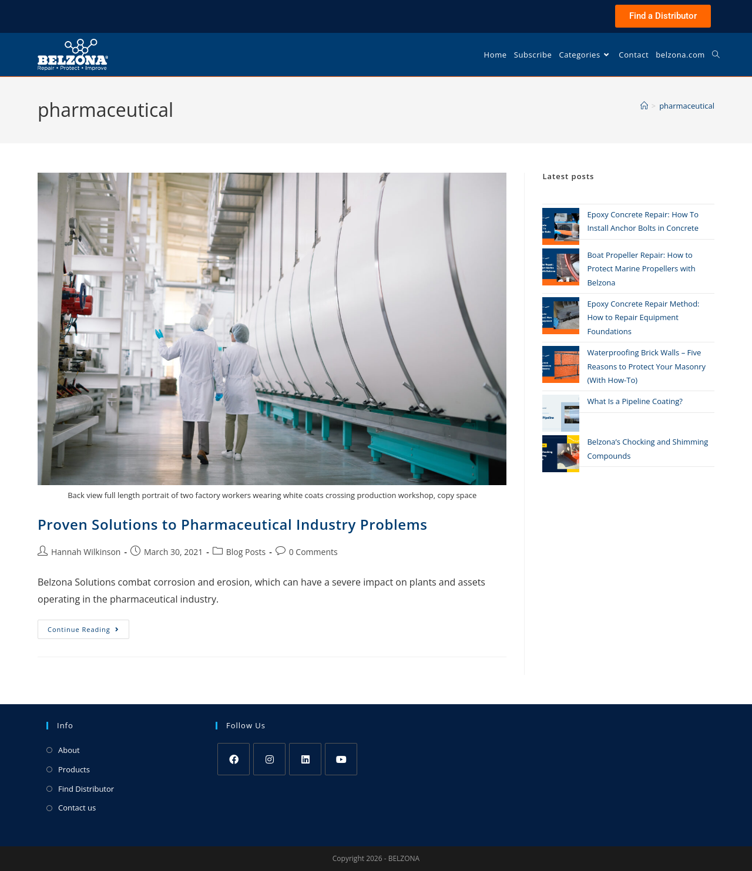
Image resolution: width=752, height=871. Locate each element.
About (69, 750)
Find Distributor (86, 788)
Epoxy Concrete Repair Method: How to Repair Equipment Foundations (643, 317)
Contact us (77, 807)
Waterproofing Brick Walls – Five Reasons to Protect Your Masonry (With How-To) (646, 366)
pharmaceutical (686, 105)
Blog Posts (246, 551)
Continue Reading (88, 627)
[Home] (644, 105)
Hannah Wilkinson (85, 551)
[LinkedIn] (305, 759)
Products (74, 769)
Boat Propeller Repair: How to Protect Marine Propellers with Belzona (641, 269)
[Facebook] (233, 759)
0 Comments (313, 551)
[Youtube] (341, 759)
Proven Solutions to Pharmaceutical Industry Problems (232, 524)
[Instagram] (269, 759)
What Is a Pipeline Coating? (634, 401)
